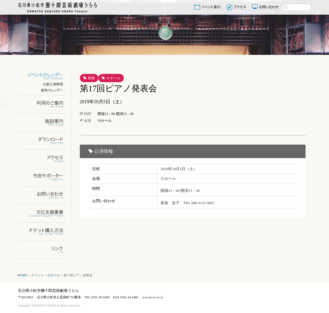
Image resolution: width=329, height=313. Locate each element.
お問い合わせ (266, 7)
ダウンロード (45, 140)
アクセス (237, 7)
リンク (45, 249)
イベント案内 (208, 7)
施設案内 (45, 122)
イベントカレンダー (45, 76)
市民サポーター (45, 177)
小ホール (113, 78)
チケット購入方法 (45, 231)
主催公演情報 (45, 84)
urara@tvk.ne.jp (152, 297)
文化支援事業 (45, 213)
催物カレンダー (45, 90)
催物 (91, 78)
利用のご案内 (45, 104)
